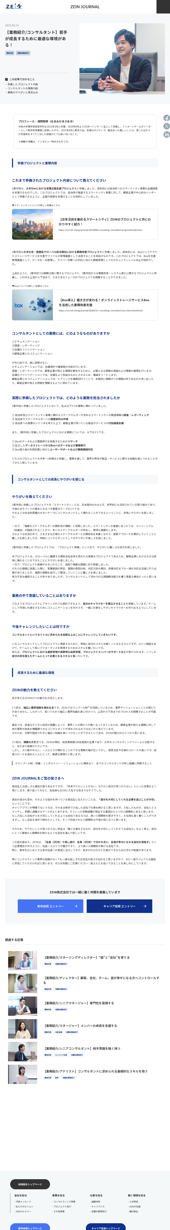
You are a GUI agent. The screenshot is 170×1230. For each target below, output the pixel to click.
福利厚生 (133, 1211)
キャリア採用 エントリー (119, 906)
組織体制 (95, 1201)
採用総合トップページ (30, 1184)
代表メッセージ (23, 1201)
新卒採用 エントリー (50, 906)
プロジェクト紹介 (62, 1206)
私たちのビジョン (24, 1206)
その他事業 (59, 1211)
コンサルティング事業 (64, 1201)
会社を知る (20, 1195)
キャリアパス (98, 1206)
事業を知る (58, 1195)
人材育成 (133, 1201)
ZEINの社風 (135, 1206)
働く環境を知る (137, 1195)
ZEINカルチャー (23, 1211)
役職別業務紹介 (99, 1211)
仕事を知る (96, 1195)
